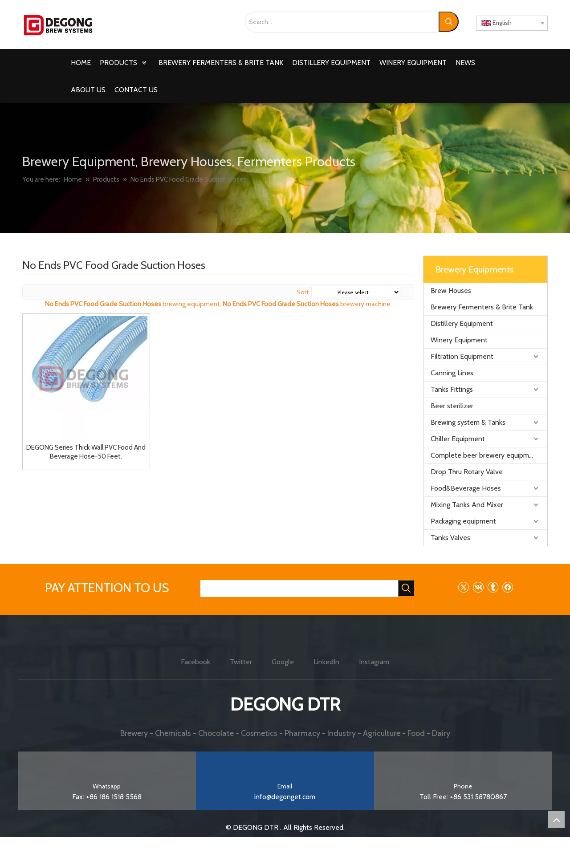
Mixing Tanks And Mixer (467, 504)
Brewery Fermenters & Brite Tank (482, 307)
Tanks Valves (450, 537)
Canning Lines (452, 373)
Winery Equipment (459, 340)
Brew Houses (451, 290)
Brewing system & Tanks (468, 422)
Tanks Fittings (452, 389)
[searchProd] (299, 588)
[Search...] (342, 22)
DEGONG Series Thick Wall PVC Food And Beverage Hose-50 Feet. (86, 451)
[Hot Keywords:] (449, 22)
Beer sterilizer (452, 406)
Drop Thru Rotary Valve (467, 471)
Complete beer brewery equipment (485, 455)
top (556, 819)
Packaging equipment (463, 521)
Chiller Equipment (458, 439)
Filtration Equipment (462, 356)
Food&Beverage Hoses (466, 488)
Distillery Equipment (462, 323)
